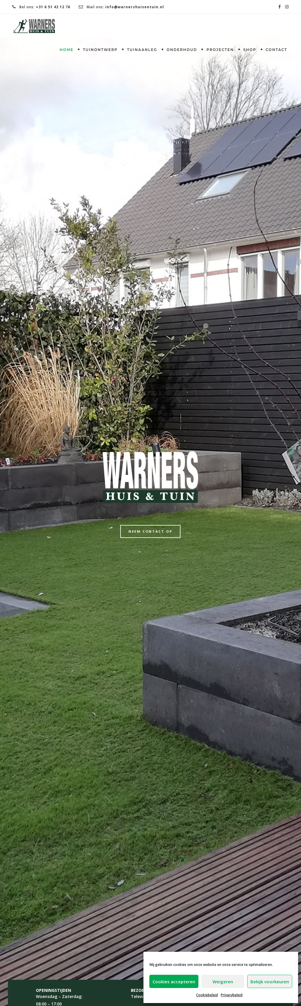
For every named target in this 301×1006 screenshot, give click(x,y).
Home (66, 49)
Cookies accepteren (174, 981)
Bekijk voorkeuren (269, 981)
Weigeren (223, 981)
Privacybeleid (232, 994)
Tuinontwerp (100, 49)
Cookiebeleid (207, 994)
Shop (249, 49)
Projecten (220, 49)
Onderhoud (182, 49)
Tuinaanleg (142, 49)
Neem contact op (150, 531)
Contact (276, 49)
